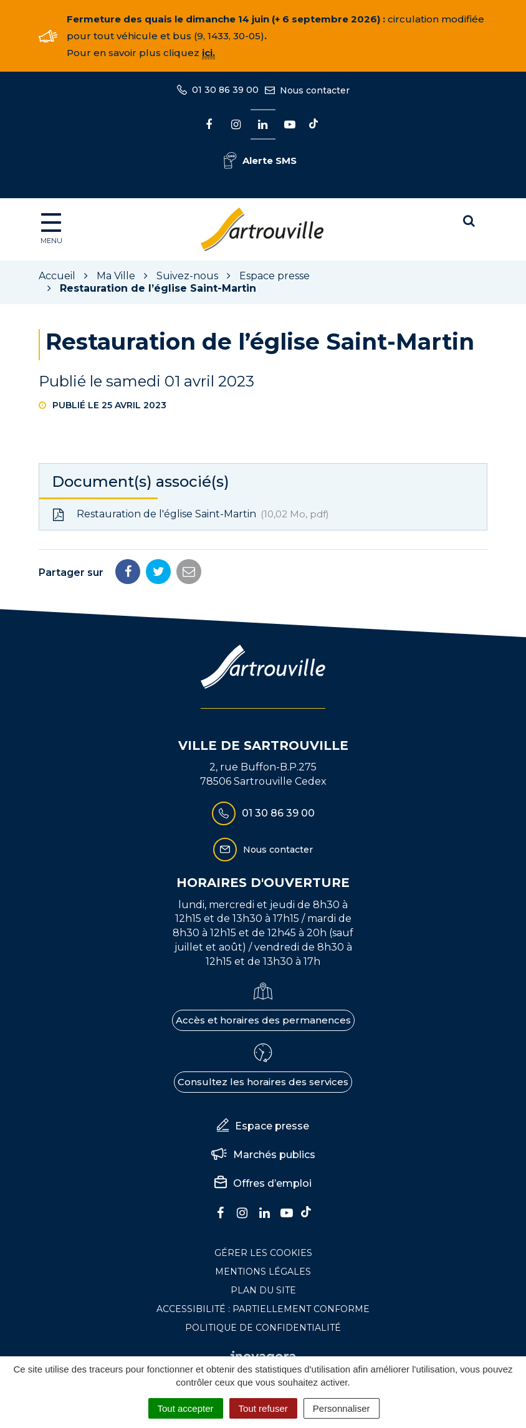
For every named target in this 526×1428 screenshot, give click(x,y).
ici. (208, 53)
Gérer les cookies (263, 1252)
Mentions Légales (263, 1271)
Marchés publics (263, 1155)
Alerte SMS (260, 160)
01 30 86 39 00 (263, 813)
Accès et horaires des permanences (263, 1020)
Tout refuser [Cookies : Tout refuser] (263, 1408)
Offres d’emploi (263, 1184)
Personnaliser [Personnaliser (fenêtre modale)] (341, 1408)
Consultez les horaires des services (263, 1082)
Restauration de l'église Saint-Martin (190, 514)
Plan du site (263, 1290)
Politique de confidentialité (263, 1327)
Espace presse (263, 1126)
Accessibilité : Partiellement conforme (263, 1309)
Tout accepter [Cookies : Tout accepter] (186, 1408)
